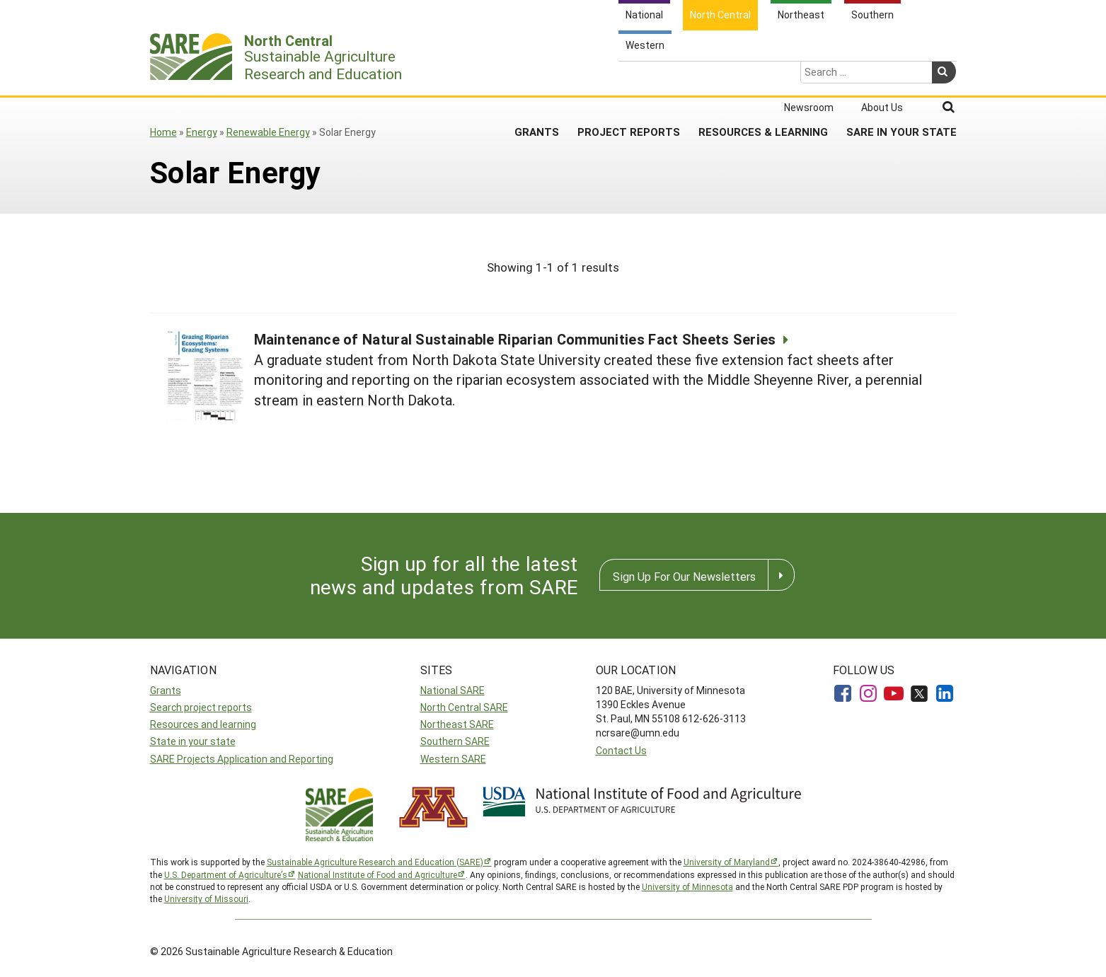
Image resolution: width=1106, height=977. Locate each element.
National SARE (452, 690)
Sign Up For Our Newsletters (684, 576)
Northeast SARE (457, 724)
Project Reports (628, 77)
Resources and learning (203, 724)
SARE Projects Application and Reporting (241, 758)
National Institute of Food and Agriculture (377, 874)
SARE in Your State (901, 77)
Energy (201, 132)
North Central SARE (464, 707)
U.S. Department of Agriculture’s (225, 874)
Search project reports (201, 707)
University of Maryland (727, 861)
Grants (536, 77)
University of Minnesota (687, 886)
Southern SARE (455, 741)
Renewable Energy (268, 132)
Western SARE (453, 758)
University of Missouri (206, 898)
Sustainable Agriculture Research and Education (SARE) (375, 861)
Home (163, 132)
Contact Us (621, 750)
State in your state (193, 741)
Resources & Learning (763, 77)
